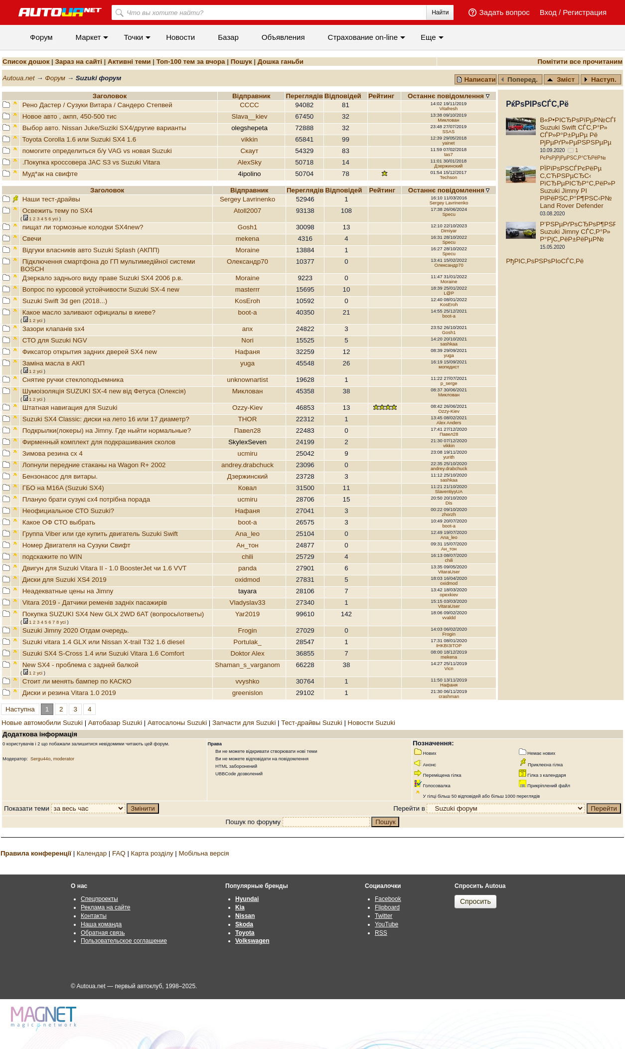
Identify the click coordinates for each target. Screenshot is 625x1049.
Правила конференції (35, 853)
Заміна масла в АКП (53, 363)
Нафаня (247, 351)
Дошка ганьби (281, 61)
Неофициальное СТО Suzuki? (68, 511)
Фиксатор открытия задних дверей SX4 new (89, 351)
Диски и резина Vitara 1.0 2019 (69, 693)
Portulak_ (247, 642)
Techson (448, 177)
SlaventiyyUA (449, 491)
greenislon (247, 693)
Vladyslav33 (248, 602)
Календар (92, 853)
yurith (449, 457)
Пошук (241, 61)
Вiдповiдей (343, 96)
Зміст (560, 79)
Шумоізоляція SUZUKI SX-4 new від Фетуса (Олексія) (104, 391)
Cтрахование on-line (363, 37)
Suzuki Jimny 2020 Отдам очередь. (75, 630)
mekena (247, 238)
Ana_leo (247, 533)
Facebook (388, 898)
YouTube (386, 924)
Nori (247, 340)
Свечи (31, 238)
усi (55, 218)
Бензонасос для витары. (60, 476)
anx (247, 329)
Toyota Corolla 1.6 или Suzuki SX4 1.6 (79, 139)
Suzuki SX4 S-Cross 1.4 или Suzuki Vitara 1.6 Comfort (103, 653)
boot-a (247, 312)
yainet (448, 143)
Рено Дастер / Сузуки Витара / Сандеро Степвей (97, 105)
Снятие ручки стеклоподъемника (73, 379)
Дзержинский (448, 166)
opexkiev (449, 594)
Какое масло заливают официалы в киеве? (89, 312)
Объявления (283, 37)
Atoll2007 (248, 210)
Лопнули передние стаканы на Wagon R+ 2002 (94, 465)
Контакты (94, 915)
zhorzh (449, 514)
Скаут (250, 151)
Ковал (247, 488)
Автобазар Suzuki (115, 722)
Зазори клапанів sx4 (53, 329)
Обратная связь (103, 932)
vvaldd (449, 617)
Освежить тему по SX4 (57, 210)
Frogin (247, 630)
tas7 (448, 154)
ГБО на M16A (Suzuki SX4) (63, 488)
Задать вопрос (504, 12)
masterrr (247, 289)
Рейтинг (382, 96)
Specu (448, 214)
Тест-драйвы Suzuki (311, 722)
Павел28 (247, 430)
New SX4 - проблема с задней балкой (80, 665)
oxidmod (247, 579)
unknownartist (247, 379)
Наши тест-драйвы (51, 199)
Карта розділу (152, 853)
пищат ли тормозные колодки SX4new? (83, 227)
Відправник (251, 96)
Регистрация (585, 12)
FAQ (119, 853)
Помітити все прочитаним (580, 61)
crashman (449, 696)
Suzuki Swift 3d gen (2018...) (64, 301)
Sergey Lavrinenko (247, 199)
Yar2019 (247, 614)
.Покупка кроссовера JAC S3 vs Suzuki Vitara (91, 162)
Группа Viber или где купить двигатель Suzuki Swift (100, 533)
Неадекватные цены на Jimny (68, 591)
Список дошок (25, 61)
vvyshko (247, 681)
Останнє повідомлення (447, 96)
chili (247, 556)
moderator (64, 758)
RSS (381, 932)
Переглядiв (304, 96)
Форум (41, 37)
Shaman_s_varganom (247, 665)
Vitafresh (449, 108)
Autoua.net (18, 78)
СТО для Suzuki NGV (54, 340)
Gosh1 (247, 227)
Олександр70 (247, 261)
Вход (548, 12)
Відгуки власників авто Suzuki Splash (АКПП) (90, 250)
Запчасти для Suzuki (244, 722)
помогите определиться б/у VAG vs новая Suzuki (97, 151)
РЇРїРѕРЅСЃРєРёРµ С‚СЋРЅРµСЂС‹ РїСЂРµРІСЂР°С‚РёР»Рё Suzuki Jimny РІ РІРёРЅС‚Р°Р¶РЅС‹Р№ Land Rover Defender (579, 187)
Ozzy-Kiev (247, 407)
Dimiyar (449, 230)
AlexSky (249, 162)
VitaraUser (449, 571)
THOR (247, 419)
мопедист (449, 366)
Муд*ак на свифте (50, 173)
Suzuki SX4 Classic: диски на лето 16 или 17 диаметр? (105, 419)
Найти (440, 12)
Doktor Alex (247, 653)
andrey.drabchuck (247, 465)
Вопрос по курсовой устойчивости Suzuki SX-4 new (100, 289)
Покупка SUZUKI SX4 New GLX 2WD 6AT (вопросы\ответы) (113, 614)
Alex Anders (449, 422)
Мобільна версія (203, 853)
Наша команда (101, 924)
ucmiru (247, 453)
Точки (133, 37)
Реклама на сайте (106, 907)
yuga (449, 355)
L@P (449, 293)
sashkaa (449, 344)
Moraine (247, 250)
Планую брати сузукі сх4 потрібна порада (86, 499)
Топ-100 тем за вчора (190, 61)
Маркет (88, 37)
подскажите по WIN (52, 556)
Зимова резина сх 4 (52, 453)
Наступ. (600, 79)
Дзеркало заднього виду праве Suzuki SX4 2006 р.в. (102, 278)
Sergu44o (40, 758)
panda (247, 568)
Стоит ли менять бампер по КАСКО (77, 681)
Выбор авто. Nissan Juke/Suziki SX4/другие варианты (104, 128)
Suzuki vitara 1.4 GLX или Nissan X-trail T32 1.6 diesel (103, 642)
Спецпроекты (99, 898)
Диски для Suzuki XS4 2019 (64, 579)
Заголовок (110, 96)
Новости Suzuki (371, 722)
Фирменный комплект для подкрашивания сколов (98, 442)
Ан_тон (247, 545)
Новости (180, 37)
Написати (476, 79)
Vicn (449, 668)
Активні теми (129, 61)
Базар (228, 37)
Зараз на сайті (78, 61)
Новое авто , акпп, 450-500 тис (69, 116)
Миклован (448, 120)
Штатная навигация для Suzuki (70, 407)
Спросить (475, 901)
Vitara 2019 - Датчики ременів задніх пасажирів (94, 602)
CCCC (249, 105)
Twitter (383, 915)
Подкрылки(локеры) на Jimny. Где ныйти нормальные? (106, 430)
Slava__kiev (250, 116)
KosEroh (247, 301)
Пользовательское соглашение (124, 940)
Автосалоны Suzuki (177, 722)
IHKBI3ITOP (449, 645)
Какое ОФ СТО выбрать (59, 522)
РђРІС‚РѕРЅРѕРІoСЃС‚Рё (545, 261)
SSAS (448, 131)
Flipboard (387, 907)
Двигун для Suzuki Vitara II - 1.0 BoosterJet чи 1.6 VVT (104, 568)
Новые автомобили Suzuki (42, 722)
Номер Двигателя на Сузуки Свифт (76, 545)
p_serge (449, 383)
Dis (449, 503)
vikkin (249, 139)
